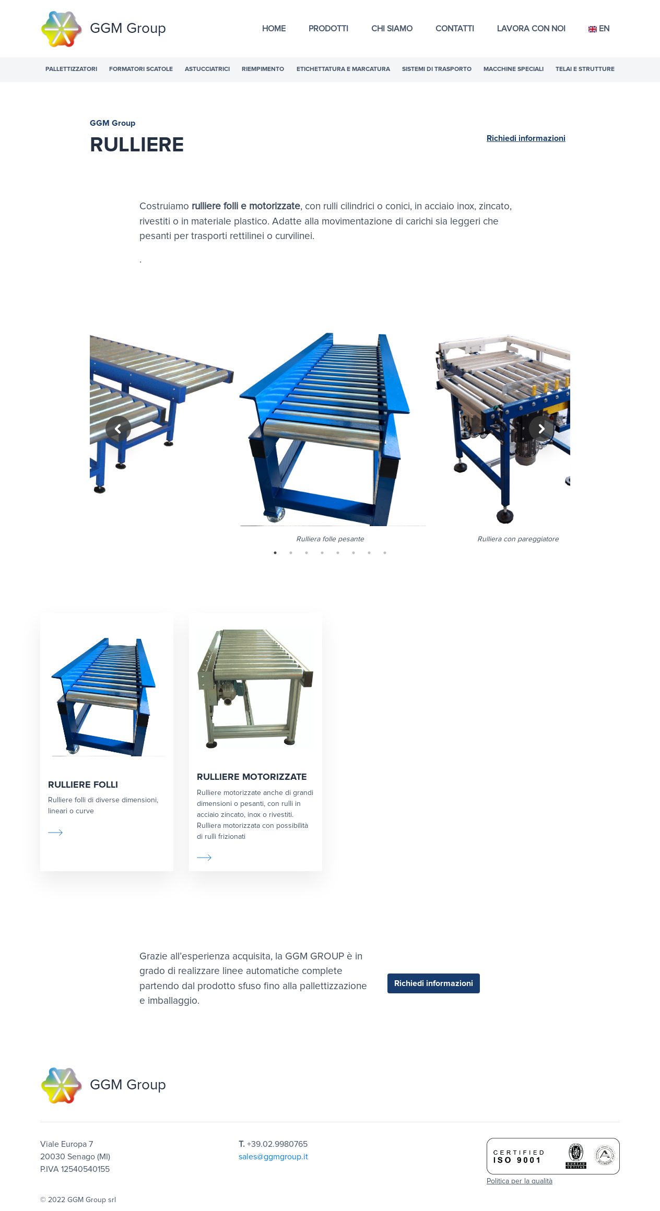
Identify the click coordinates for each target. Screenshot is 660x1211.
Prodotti (328, 29)
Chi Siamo (391, 29)
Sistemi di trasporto (437, 69)
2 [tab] (291, 553)
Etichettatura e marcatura (343, 69)
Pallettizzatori (71, 69)
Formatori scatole (141, 69)
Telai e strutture (585, 69)
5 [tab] (338, 553)
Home (274, 29)
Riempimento (263, 69)
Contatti (454, 29)
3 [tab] (306, 553)
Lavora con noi (531, 29)
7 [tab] (369, 553)
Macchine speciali (514, 69)
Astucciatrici (207, 69)
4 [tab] (322, 553)
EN (598, 29)
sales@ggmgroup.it (273, 1157)
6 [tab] (353, 553)
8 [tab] (385, 553)
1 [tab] (275, 553)
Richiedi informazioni (526, 138)
